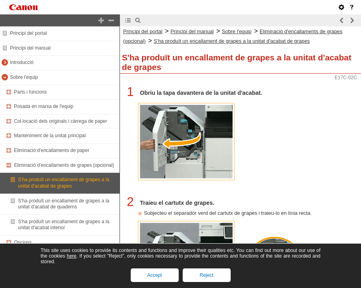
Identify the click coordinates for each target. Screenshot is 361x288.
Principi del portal (28, 33)
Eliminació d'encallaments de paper (51, 150)
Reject (206, 275)
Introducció (22, 62)
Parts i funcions (30, 92)
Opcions (23, 242)
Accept (154, 275)
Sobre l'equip (24, 77)
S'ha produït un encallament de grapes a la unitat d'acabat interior (63, 225)
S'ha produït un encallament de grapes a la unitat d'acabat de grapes (63, 183)
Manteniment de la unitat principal (50, 135)
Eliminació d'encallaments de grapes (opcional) (64, 165)
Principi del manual (30, 48)
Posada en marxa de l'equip (43, 106)
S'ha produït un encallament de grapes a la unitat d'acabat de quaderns (63, 204)
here (71, 256)
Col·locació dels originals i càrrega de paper (60, 121)
